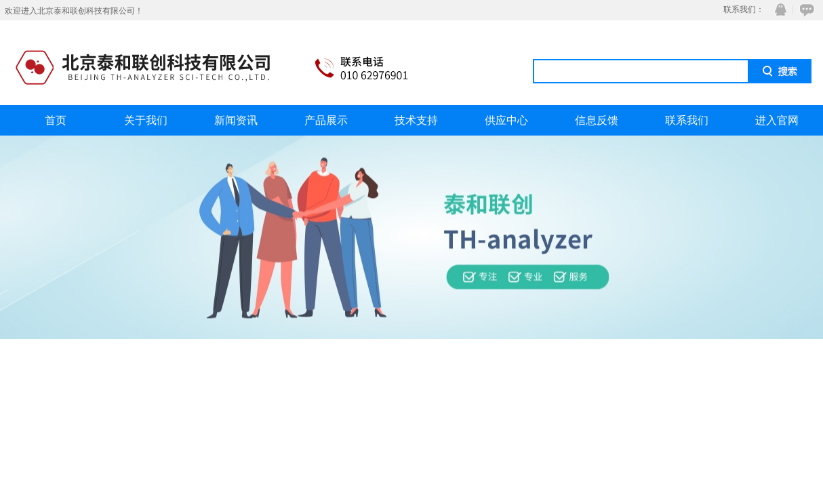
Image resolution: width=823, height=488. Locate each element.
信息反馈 (596, 120)
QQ (777, 9)
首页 (55, 120)
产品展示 (326, 120)
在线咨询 (804, 9)
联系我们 (686, 120)
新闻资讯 (236, 120)
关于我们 (145, 120)
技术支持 (416, 120)
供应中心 (506, 120)
